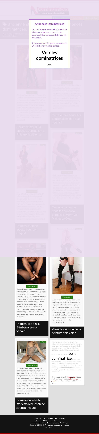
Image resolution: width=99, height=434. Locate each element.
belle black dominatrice (67, 342)
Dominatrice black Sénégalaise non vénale (28, 327)
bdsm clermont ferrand (58, 348)
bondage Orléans (72, 363)
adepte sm (75, 359)
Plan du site (49, 427)
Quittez (49, 64)
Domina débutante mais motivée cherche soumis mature (30, 404)
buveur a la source (75, 362)
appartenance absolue (74, 346)
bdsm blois (61, 362)
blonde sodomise (69, 370)
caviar (67, 362)
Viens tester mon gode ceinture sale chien (66, 331)
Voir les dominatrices (49, 55)
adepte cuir (55, 372)
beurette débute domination (66, 344)
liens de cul (71, 377)
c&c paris (78, 370)
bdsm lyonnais (59, 370)
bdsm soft (76, 350)
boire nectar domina (68, 368)
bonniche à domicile (57, 366)
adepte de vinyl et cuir (59, 364)
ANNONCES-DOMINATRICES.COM (49, 418)
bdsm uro (69, 348)
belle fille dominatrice (71, 366)
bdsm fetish (62, 350)
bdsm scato (69, 350)
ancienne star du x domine (59, 354)
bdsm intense (55, 342)
